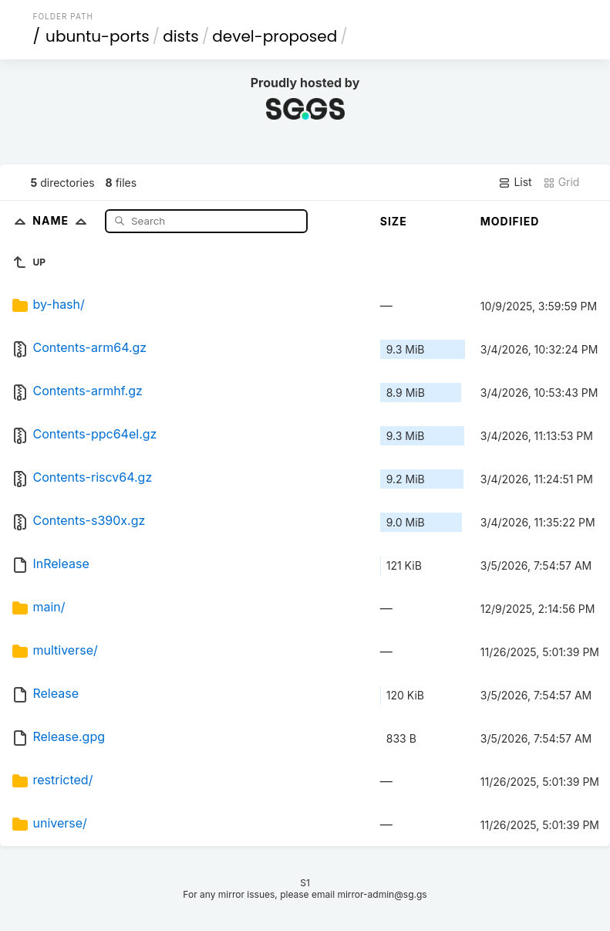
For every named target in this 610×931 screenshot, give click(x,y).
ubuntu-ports (97, 36)
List (514, 182)
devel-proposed (274, 36)
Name (62, 220)
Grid (561, 182)
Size (393, 221)
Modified (510, 221)
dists (181, 36)
